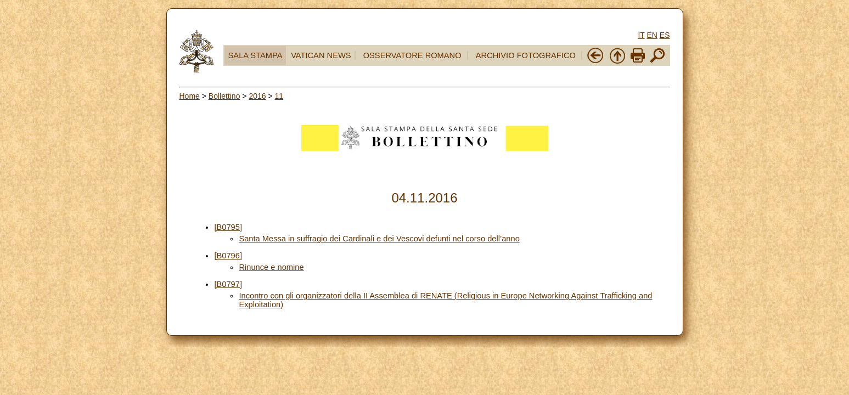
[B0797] (228, 284)
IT (641, 35)
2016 (257, 96)
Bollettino (224, 96)
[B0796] (228, 255)
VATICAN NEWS (321, 55)
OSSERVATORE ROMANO (412, 55)
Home (189, 96)
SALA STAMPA (255, 55)
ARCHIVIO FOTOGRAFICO (526, 55)
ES (665, 35)
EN (651, 35)
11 (279, 96)
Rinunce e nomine (271, 267)
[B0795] (228, 227)
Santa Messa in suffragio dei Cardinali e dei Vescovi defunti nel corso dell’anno (379, 238)
